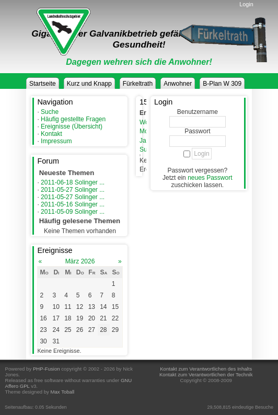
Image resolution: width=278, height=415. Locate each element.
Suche (50, 112)
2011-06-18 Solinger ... (73, 182)
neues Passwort (210, 177)
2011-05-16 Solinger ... (73, 204)
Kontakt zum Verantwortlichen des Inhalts (206, 369)
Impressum (56, 141)
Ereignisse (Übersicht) (71, 126)
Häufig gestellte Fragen (73, 119)
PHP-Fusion (46, 369)
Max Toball (63, 392)
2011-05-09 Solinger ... (73, 211)
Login (246, 4)
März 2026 (80, 261)
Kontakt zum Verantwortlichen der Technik (205, 374)
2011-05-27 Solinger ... (73, 189)
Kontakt (51, 133)
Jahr (146, 140)
